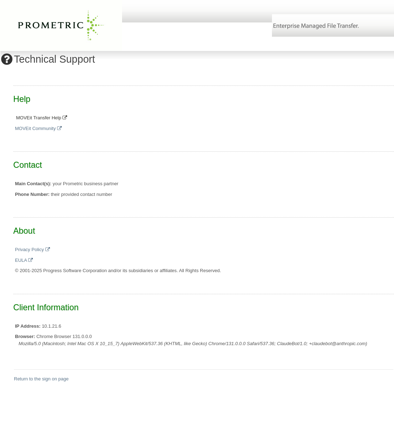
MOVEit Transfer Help (41, 117)
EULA (24, 260)
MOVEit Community (38, 128)
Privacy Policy (32, 249)
